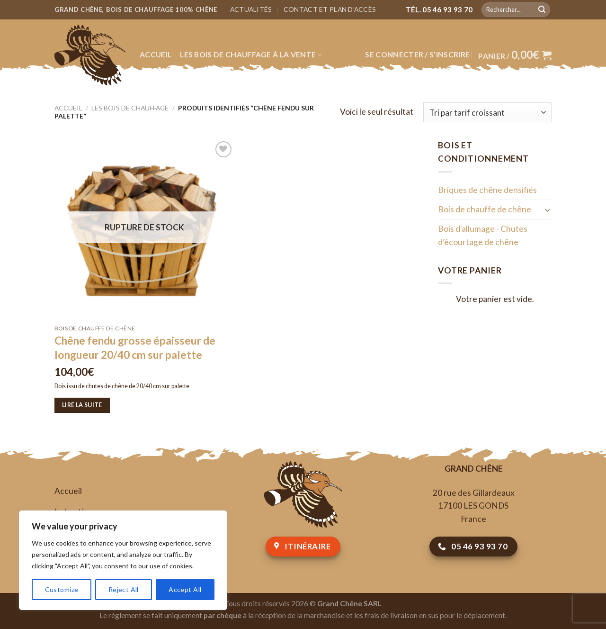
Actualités (251, 9)
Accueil (155, 54)
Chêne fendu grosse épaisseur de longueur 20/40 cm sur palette (134, 347)
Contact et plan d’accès (330, 9)
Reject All (123, 589)
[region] (123, 560)
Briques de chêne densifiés (487, 190)
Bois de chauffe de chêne (484, 209)
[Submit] (542, 9)
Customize (62, 589)
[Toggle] (548, 209)
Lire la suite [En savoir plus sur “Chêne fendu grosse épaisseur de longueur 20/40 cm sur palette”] (82, 405)
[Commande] (487, 112)
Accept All (185, 589)
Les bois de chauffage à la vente (251, 54)
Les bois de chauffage (130, 108)
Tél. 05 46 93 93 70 (439, 9)
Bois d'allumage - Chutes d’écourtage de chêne (482, 235)
